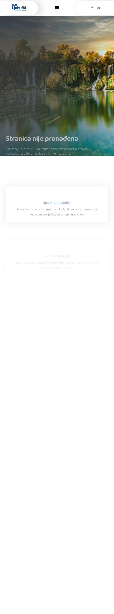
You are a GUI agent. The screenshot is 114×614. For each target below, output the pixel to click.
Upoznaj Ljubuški (57, 217)
